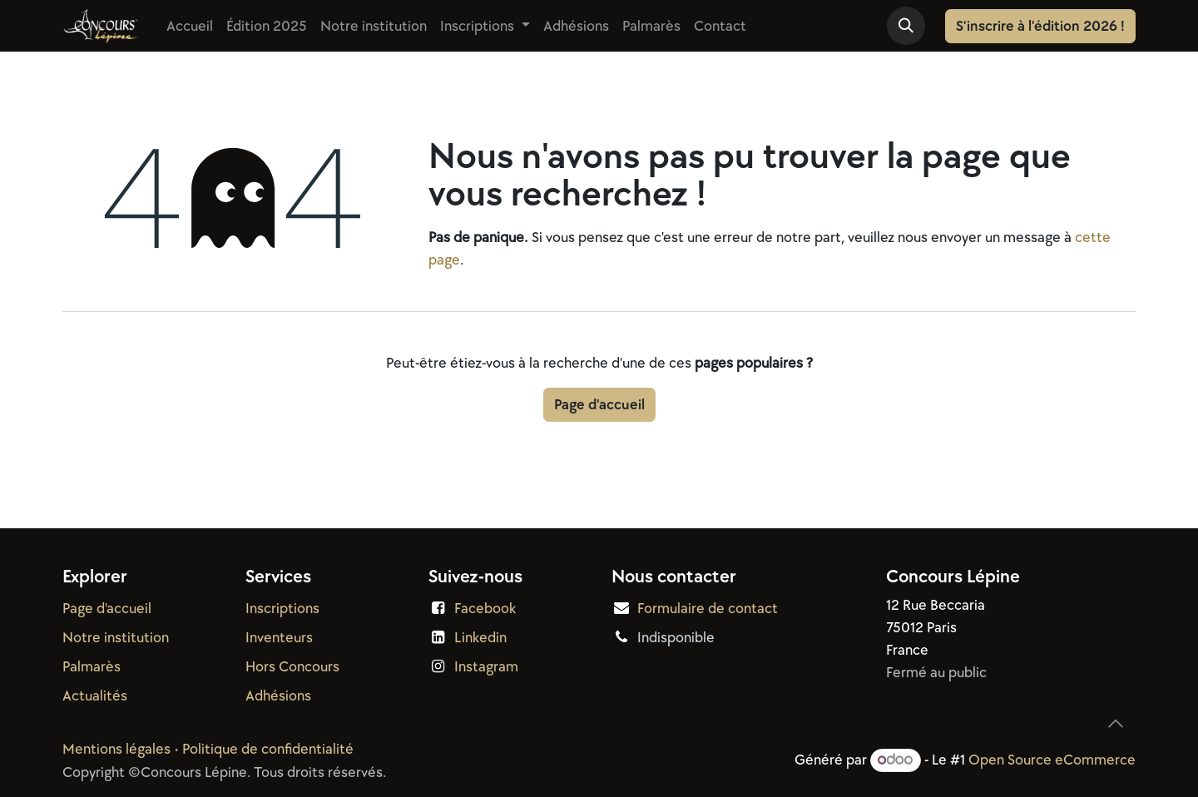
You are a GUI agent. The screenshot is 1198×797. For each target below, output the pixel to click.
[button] (906, 26)
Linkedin (480, 637)
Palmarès (91, 667)
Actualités (94, 696)
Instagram (486, 667)
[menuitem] (190, 26)
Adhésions (278, 696)
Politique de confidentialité (268, 749)
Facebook (485, 608)
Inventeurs (279, 637)
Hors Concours (292, 667)
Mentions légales (116, 749)
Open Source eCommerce (1052, 760)
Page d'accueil (599, 404)
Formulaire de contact (707, 608)
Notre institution (115, 637)
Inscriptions (282, 608)
